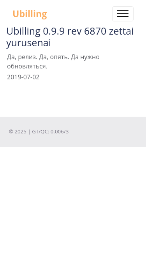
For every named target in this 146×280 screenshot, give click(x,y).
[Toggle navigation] (123, 13)
